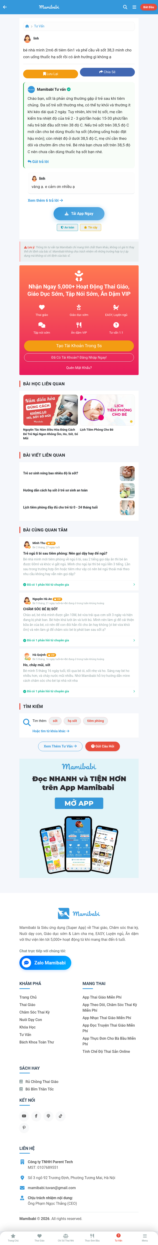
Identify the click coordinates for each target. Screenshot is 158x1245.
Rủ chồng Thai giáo (38, 1081)
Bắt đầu (148, 7)
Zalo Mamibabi (44, 962)
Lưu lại (50, 74)
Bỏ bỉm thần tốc (36, 1089)
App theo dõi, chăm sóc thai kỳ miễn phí (110, 1008)
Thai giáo (27, 1005)
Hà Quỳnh (44, 655)
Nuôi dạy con (30, 1020)
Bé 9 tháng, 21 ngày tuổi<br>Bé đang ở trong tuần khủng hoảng (68, 603)
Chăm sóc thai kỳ (34, 1012)
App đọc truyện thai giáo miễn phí (109, 1028)
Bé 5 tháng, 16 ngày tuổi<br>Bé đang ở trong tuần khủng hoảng (68, 659)
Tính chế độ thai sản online (106, 1051)
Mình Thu (44, 543)
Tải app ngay (79, 213)
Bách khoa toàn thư (36, 1042)
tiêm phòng (95, 721)
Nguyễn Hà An (47, 599)
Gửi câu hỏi (102, 746)
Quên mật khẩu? (79, 368)
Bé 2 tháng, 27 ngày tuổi (46, 547)
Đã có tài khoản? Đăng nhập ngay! (79, 357)
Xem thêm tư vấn (60, 746)
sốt (55, 721)
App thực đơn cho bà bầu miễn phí (109, 1041)
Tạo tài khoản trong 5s (79, 345)
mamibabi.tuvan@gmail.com (52, 1188)
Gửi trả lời (38, 161)
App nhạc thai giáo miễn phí (107, 1018)
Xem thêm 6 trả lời (45, 200)
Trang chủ (27, 997)
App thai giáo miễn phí (102, 997)
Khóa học (27, 1027)
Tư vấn (39, 26)
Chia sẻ (107, 72)
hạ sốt (72, 721)
